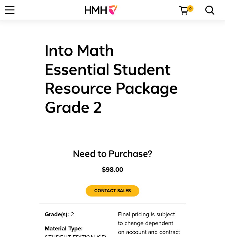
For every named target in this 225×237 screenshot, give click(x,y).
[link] (104, 9)
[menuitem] (104, 10)
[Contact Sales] (112, 191)
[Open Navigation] (9, 9)
